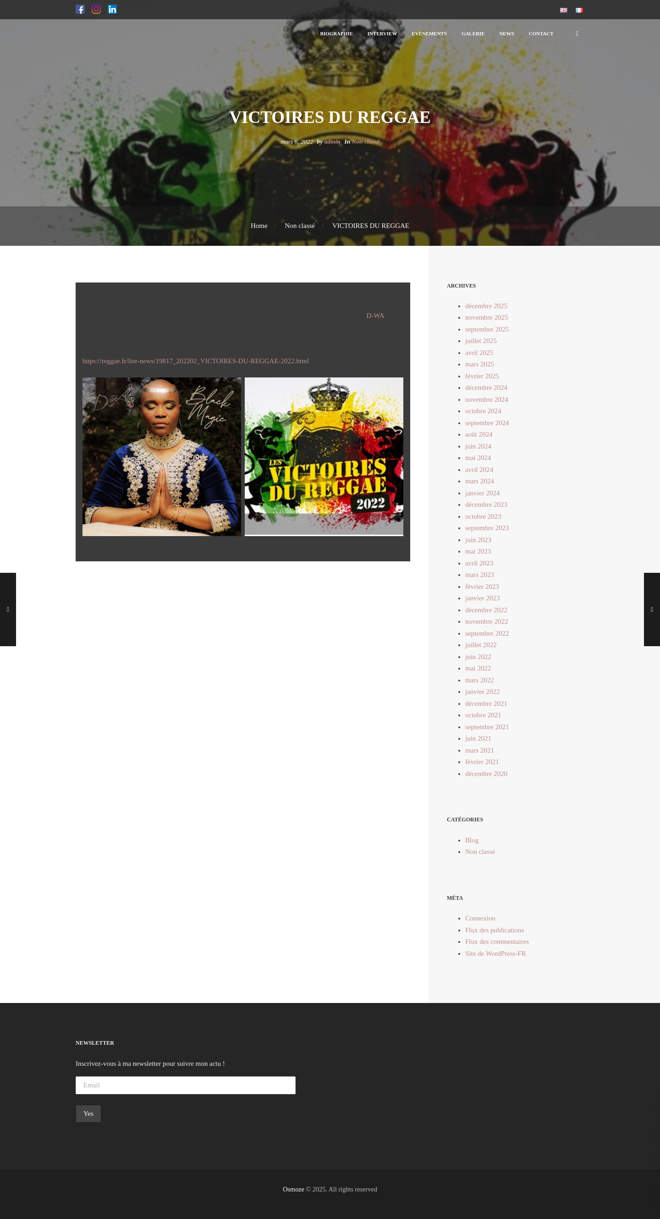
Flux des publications (494, 930)
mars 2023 (479, 574)
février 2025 (482, 376)
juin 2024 (478, 446)
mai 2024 (478, 457)
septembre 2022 (487, 633)
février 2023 (482, 586)
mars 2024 (479, 481)
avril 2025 (479, 352)
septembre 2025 (487, 329)
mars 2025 (479, 364)
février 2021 (482, 761)
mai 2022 (478, 668)
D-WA (375, 315)
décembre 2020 (486, 773)
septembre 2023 (487, 528)
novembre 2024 (486, 399)
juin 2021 (478, 738)
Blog (471, 840)
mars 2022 (479, 680)
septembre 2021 (487, 727)
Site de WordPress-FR (495, 953)
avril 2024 (479, 469)
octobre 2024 (483, 411)
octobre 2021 (483, 715)
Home (259, 225)
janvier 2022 (482, 691)
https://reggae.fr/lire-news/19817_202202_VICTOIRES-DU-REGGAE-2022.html (195, 361)
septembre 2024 (487, 423)
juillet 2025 (481, 340)
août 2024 (479, 434)
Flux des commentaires (497, 941)
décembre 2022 (486, 610)
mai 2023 (478, 551)
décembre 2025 (486, 306)
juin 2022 (478, 656)
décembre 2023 (486, 504)
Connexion (480, 918)
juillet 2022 (481, 644)
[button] (80, 10)
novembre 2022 (486, 621)
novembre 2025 (486, 317)
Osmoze (293, 1189)
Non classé (365, 141)
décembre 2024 (486, 387)
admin (332, 141)
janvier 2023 (482, 598)
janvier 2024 (482, 493)
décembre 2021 (486, 703)
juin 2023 (478, 539)
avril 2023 (479, 563)
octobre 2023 (483, 516)
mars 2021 (479, 750)
